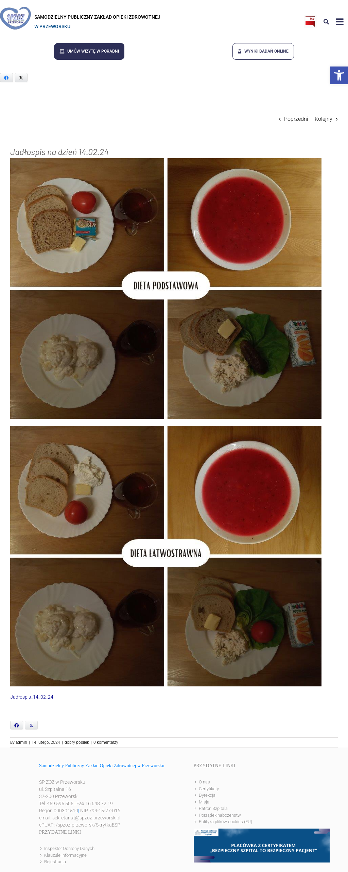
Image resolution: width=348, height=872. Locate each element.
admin (21, 742)
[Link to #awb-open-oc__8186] (326, 21)
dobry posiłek (77, 742)
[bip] (310, 18)
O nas (204, 781)
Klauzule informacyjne (65, 855)
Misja (204, 801)
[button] (339, 75)
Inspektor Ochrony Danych (69, 848)
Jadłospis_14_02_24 (31, 697)
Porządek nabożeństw (220, 815)
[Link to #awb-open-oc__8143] (340, 21)
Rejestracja (55, 861)
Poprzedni (296, 119)
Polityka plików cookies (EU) (225, 821)
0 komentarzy (105, 742)
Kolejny (323, 119)
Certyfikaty (209, 788)
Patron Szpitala (213, 808)
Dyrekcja (207, 795)
